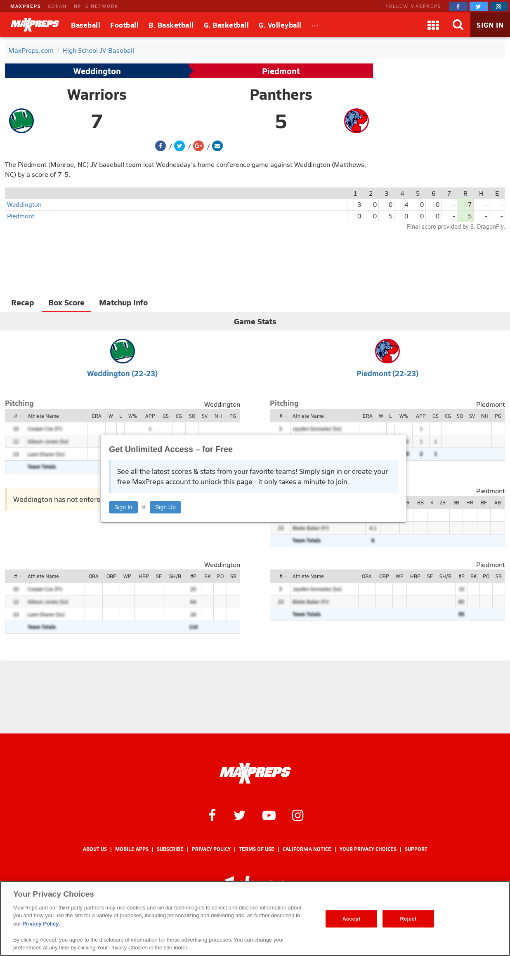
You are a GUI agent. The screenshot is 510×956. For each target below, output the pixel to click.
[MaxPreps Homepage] (255, 773)
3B (456, 502)
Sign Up (165, 507)
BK (207, 576)
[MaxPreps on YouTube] (269, 815)
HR (469, 502)
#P (193, 576)
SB (233, 576)
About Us (95, 849)
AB (497, 502)
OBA (94, 576)
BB (420, 502)
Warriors (97, 94)
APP (150, 415)
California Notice (307, 849)
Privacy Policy (211, 849)
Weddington (97, 71)
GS (166, 415)
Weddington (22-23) (122, 373)
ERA (97, 415)
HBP (144, 576)
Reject (408, 919)
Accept (351, 919)
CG (179, 415)
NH (218, 415)
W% (132, 415)
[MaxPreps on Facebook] (458, 6)
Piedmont (281, 71)
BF (484, 502)
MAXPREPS (25, 6)
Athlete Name (43, 415)
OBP (111, 576)
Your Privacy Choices (368, 849)
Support (416, 849)
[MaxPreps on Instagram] (499, 6)
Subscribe (170, 849)
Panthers (281, 94)
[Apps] (433, 24)
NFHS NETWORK (96, 6)
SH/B (175, 576)
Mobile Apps (132, 849)
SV (205, 415)
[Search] (458, 24)
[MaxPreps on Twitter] (479, 6)
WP (127, 576)
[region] (255, 918)
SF (159, 576)
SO (192, 415)
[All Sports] (315, 24)
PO (220, 576)
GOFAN (57, 6)
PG (232, 415)
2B (442, 502)
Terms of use (256, 849)
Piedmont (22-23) (387, 373)
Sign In (123, 507)
